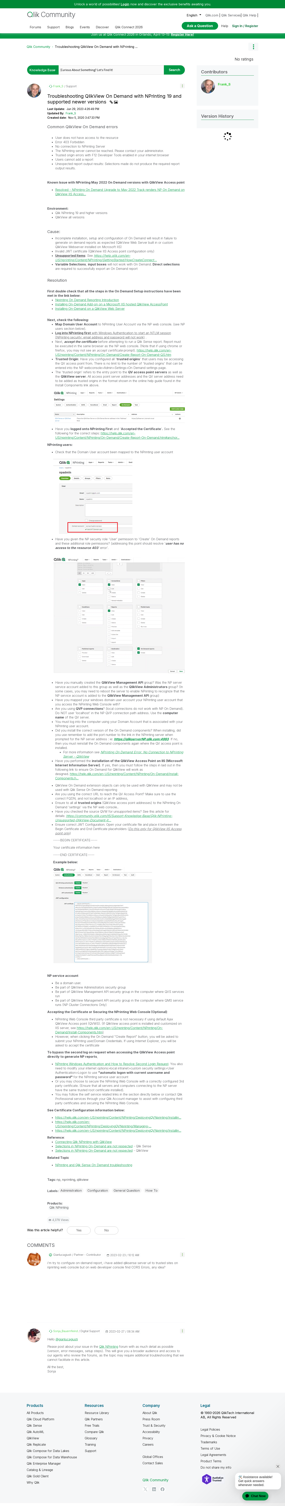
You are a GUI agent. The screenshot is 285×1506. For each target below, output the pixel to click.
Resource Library (97, 1416)
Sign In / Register (245, 26)
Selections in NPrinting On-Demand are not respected (94, 1149)
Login (125, 4)
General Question (127, 1193)
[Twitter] (145, 1492)
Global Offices (152, 1460)
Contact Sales (152, 1466)
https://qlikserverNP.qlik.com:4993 (141, 742)
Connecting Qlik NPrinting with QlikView (83, 1145)
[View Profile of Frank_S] (58, 89)
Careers (148, 1447)
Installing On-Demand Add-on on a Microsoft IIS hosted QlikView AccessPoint (111, 307)
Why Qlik (33, 1485)
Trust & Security (153, 1428)
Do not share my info (215, 1470)
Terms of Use (210, 1451)
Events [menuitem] (85, 27)
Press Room (151, 1422)
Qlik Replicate (36, 1447)
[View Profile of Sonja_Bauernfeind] (65, 1334)
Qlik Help (249, 15)
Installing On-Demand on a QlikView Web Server (90, 312)
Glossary (91, 1441)
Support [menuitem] (53, 27)
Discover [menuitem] (102, 27)
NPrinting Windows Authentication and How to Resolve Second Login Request (111, 1067)
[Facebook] (162, 1492)
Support (90, 1454)
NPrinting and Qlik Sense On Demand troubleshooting (93, 1168)
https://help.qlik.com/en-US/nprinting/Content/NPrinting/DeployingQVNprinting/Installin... (118, 1120)
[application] (253, 1496)
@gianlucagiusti (67, 1342)
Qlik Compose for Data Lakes (48, 1454)
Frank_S (71, 116)
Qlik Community (38, 50)
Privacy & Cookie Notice (218, 1439)
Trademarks (208, 1445)
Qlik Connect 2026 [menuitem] (129, 27)
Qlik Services (231, 15)
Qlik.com (211, 15)
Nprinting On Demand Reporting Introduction (87, 303)
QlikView (33, 1441)
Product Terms (210, 1464)
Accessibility (151, 1435)
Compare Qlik (94, 1435)
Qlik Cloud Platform (40, 1422)
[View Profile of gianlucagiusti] (62, 1258)
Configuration (97, 1193)
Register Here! (182, 37)
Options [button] (253, 50)
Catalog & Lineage (40, 1473)
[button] (182, 88)
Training (90, 1447)
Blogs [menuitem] (70, 27)
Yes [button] (79, 1233)
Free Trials (92, 1428)
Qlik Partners (94, 1422)
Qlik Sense (34, 1428)
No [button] (106, 1233)
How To (151, 1193)
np (58, 1183)
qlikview (82, 1183)
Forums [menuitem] (35, 27)
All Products (35, 1416)
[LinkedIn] (154, 1492)
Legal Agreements (213, 1458)
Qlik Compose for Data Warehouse (52, 1460)
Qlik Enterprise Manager (44, 1466)
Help (224, 26)
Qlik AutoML (35, 1435)
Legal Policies (210, 1432)
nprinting (68, 1183)
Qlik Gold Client (37, 1479)
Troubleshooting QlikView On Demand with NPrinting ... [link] (96, 50)
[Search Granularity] (44, 73)
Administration (71, 1193)
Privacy (147, 1441)
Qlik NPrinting (108, 1350)
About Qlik (149, 1416)
